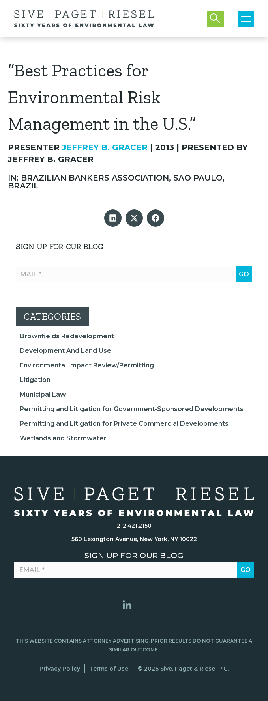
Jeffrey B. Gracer (105, 147)
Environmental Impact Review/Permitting (87, 365)
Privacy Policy (59, 668)
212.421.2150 (134, 525)
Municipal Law (43, 394)
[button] (113, 218)
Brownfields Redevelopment (67, 336)
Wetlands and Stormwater (63, 438)
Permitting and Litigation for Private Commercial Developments (124, 423)
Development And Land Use (65, 350)
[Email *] (134, 274)
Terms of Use (109, 668)
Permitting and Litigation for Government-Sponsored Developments (132, 409)
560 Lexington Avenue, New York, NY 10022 (134, 539)
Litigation (35, 380)
